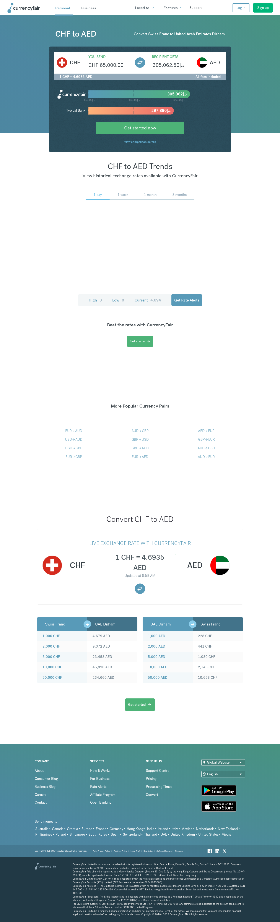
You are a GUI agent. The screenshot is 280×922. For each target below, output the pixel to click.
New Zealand (228, 829)
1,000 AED (156, 636)
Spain (115, 834)
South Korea (97, 834)
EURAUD (73, 431)
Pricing (151, 778)
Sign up (263, 7)
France (101, 829)
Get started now (140, 128)
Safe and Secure (164, 851)
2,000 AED (156, 646)
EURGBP (73, 457)
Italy (175, 829)
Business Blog (45, 786)
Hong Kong (135, 829)
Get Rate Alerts (186, 300)
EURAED (140, 457)
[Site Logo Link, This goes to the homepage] (29, 8)
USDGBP (73, 448)
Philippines (43, 834)
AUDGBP (140, 431)
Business (88, 8)
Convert (152, 794)
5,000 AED (156, 656)
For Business (99, 778)
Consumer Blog (46, 778)
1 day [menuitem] (97, 194)
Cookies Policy (120, 851)
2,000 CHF (51, 646)
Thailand (150, 834)
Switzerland (132, 834)
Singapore (77, 834)
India (150, 829)
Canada (57, 829)
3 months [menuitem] (179, 194)
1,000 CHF (51, 636)
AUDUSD (206, 448)
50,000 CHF (52, 677)
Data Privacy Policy (101, 851)
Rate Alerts (98, 786)
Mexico (186, 829)
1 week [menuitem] (122, 194)
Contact (41, 802)
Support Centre (157, 770)
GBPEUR (206, 439)
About (39, 770)
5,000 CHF (51, 656)
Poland (60, 834)
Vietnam (228, 834)
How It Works (100, 770)
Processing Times (159, 786)
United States (208, 834)
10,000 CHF (52, 667)
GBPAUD (140, 448)
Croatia (72, 829)
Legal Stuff (135, 851)
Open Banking (100, 802)
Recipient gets (165, 57)
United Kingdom (183, 834)
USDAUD (73, 439)
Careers (40, 794)
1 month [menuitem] (150, 194)
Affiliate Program (103, 794)
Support (195, 7)
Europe (86, 829)
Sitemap (179, 851)
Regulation (148, 851)
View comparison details (140, 142)
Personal (62, 8)
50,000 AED (157, 677)
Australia (42, 829)
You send (97, 57)
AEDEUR (206, 431)
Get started (140, 341)
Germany (116, 829)
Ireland (163, 829)
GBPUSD (140, 439)
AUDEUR (206, 457)
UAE (164, 834)
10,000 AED (157, 667)
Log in (241, 7)
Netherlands (205, 829)
